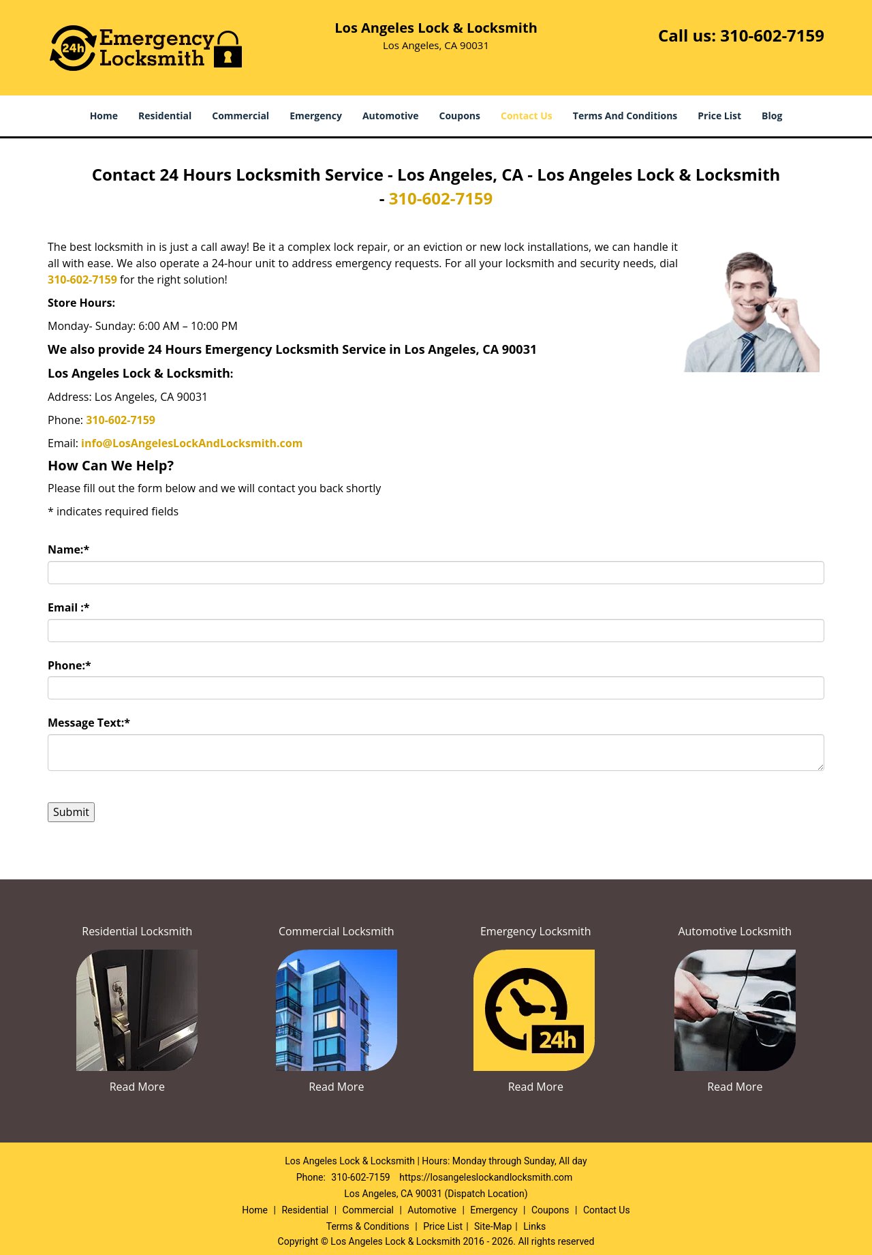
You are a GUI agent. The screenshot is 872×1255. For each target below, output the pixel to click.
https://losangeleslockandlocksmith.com (485, 1177)
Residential (164, 115)
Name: (68, 549)
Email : (69, 607)
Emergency (316, 115)
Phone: (69, 665)
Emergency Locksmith (535, 931)
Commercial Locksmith (336, 931)
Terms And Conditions (625, 115)
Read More (137, 1086)
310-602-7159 (772, 35)
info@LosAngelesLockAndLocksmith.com (191, 443)
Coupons (459, 115)
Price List (719, 115)
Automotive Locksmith (735, 931)
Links (534, 1226)
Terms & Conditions (367, 1226)
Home (104, 115)
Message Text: (89, 722)
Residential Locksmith (137, 931)
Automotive (390, 115)
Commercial (240, 115)
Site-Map (493, 1226)
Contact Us (526, 115)
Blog (772, 115)
